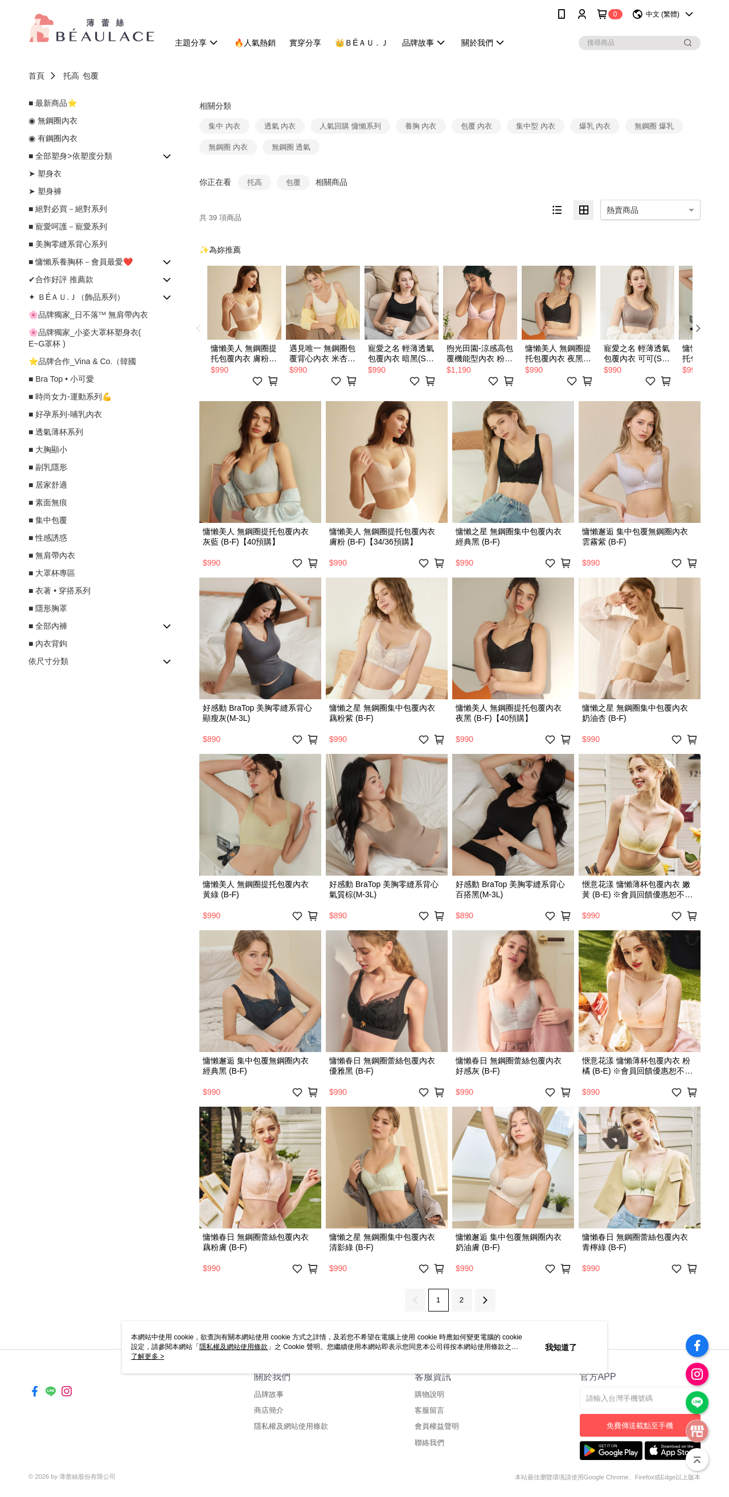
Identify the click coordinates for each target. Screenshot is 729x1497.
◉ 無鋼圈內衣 (52, 120)
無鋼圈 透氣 (291, 147)
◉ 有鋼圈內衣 (52, 138)
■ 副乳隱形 (47, 467)
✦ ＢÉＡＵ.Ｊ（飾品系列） (76, 297)
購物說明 (429, 1394)
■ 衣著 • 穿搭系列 (59, 590)
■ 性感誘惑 (47, 537)
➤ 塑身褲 (45, 191)
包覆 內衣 (477, 126)
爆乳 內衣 (595, 126)
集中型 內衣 (535, 126)
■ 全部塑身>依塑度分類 (70, 155)
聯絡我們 (429, 1442)
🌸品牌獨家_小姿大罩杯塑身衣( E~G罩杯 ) (84, 338)
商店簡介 (269, 1410)
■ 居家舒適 (47, 484)
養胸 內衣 (421, 126)
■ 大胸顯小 (47, 449)
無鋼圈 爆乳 (654, 126)
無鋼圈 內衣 (228, 147)
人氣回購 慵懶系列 (350, 126)
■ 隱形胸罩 (47, 608)
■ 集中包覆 (47, 520)
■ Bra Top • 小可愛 (61, 378)
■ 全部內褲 (47, 625)
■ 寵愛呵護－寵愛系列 (67, 226)
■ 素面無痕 (47, 502)
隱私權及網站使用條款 (291, 1426)
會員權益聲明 (437, 1426)
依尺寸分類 (48, 661)
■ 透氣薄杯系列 (55, 431)
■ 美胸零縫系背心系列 (67, 244)
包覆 (91, 75)
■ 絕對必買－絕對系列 (67, 208)
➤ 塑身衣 (45, 173)
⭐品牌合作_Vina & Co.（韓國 (82, 361)
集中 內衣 (224, 126)
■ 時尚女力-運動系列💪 (70, 396)
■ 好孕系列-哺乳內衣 (65, 414)
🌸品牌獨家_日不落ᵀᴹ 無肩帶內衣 (88, 314)
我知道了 (561, 1347)
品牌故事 (269, 1394)
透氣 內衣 (280, 126)
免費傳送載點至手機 (640, 1425)
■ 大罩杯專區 (51, 573)
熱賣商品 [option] (622, 210)
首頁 (36, 75)
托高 (71, 75)
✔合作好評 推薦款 (60, 279)
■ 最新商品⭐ (52, 103)
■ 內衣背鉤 (47, 643)
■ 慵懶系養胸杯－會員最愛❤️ (80, 261)
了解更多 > (147, 1356)
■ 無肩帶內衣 (51, 555)
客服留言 (429, 1410)
